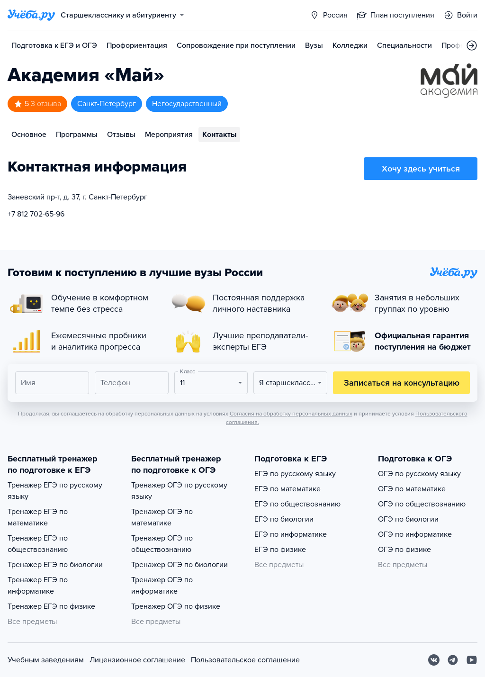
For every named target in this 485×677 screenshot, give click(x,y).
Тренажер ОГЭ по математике (162, 517)
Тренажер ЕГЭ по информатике (38, 585)
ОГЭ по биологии (408, 519)
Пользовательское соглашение (245, 660)
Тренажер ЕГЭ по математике (38, 517)
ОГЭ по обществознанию (422, 504)
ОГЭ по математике (412, 489)
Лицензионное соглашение (137, 660)
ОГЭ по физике (404, 549)
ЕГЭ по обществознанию (297, 504)
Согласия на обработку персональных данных (291, 413)
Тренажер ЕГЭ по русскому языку (55, 490)
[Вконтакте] (434, 660)
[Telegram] (452, 660)
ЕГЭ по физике (280, 549)
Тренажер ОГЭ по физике (175, 606)
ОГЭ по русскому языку (419, 473)
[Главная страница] (31, 15)
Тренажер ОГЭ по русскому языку (179, 490)
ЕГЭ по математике (287, 489)
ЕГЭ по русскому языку (295, 473)
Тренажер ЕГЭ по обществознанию (38, 543)
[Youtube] (471, 660)
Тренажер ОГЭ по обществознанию (162, 543)
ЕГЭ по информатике (290, 534)
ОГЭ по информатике (415, 534)
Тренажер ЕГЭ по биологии (55, 564)
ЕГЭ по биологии (284, 519)
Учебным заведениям (46, 660)
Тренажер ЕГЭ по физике (51, 606)
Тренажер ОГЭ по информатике (162, 585)
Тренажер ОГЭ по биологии (179, 564)
